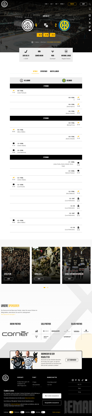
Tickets (70, 4)
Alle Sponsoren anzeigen (8, 314)
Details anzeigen (56, 412)
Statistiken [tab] (43, 71)
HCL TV (79, 384)
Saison (37, 42)
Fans (54, 4)
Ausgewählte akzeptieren (52, 403)
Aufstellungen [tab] (54, 71)
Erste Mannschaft (52, 382)
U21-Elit (49, 384)
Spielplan (43, 42)
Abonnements (36, 384)
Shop (83, 4)
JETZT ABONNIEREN (70, 360)
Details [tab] (35, 71)
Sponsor (60, 4)
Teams (44, 4)
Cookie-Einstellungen (15, 404)
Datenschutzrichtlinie (29, 398)
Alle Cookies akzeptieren (52, 396)
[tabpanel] (46, 154)
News (79, 388)
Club (49, 4)
